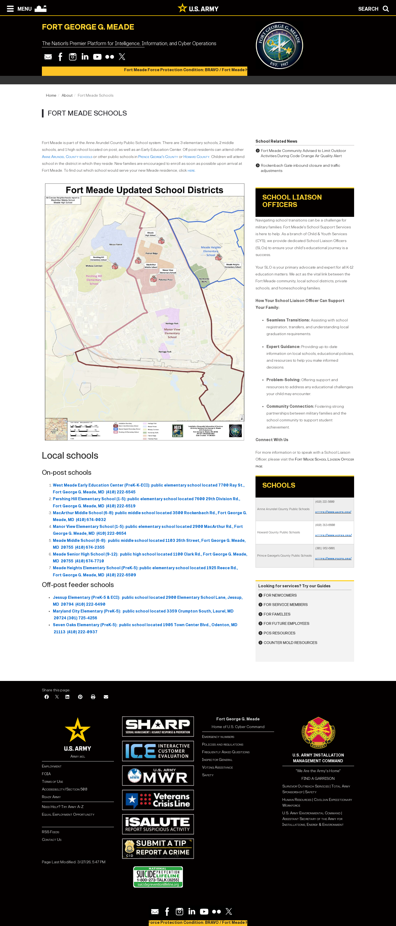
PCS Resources (279, 633)
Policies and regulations (222, 744)
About (67, 95)
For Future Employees (286, 623)
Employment (52, 766)
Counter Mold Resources (290, 642)
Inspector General (217, 759)
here (191, 170)
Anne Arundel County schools (67, 156)
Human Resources (296, 799)
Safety (208, 775)
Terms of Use (52, 781)
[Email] (106, 697)
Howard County (196, 156)
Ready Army (51, 797)
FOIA (46, 774)
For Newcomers (280, 595)
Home (51, 95)
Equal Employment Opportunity (68, 814)
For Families (277, 614)
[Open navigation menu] (18, 8)
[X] (57, 697)
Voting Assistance (217, 767)
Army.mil (77, 756)
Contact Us (51, 839)
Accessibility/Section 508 (64, 789)
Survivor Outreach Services (305, 786)
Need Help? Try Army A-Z (63, 806)
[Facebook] (46, 697)
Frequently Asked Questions (225, 752)
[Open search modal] (375, 8)
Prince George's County (158, 156)
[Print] (93, 697)
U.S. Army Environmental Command (311, 813)
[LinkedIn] (67, 697)
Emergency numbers (218, 736)
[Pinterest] (80, 697)
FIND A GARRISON (318, 778)
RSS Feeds (50, 832)
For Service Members (286, 604)
